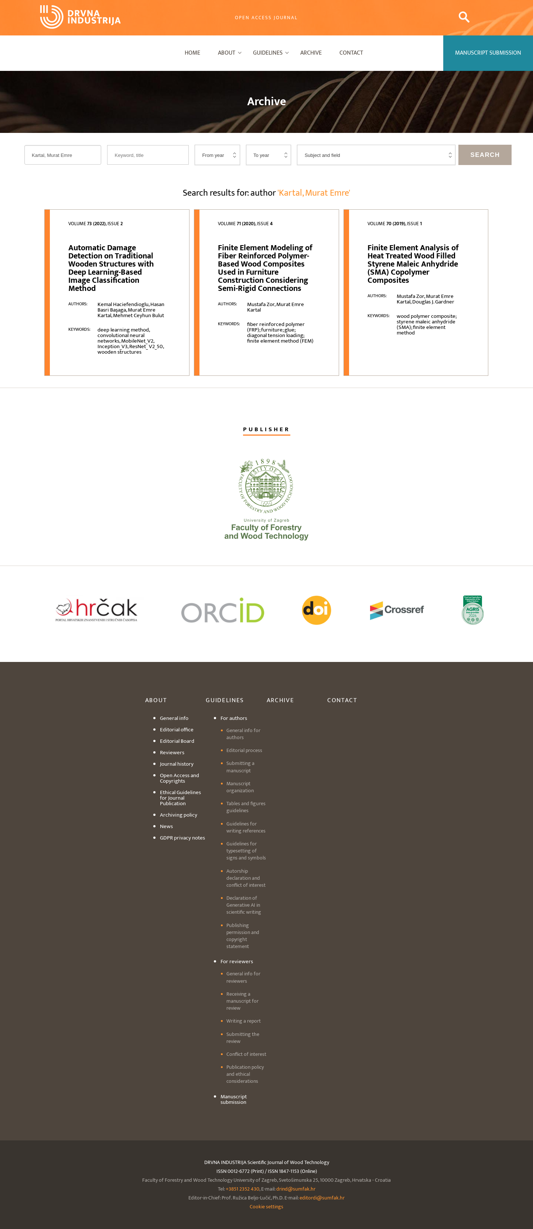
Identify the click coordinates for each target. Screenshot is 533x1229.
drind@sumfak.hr (295, 1189)
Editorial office (177, 729)
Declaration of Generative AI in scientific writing (243, 905)
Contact (351, 53)
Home (192, 53)
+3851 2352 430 (242, 1189)
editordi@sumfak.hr (322, 1198)
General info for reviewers (243, 977)
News (166, 826)
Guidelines (268, 53)
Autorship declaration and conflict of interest (246, 878)
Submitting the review (242, 1038)
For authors (234, 718)
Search (485, 154)
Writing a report (243, 1021)
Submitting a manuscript (240, 767)
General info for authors (243, 734)
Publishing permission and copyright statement (242, 936)
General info (174, 718)
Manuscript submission (234, 1099)
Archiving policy (178, 815)
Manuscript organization (240, 787)
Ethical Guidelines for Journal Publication (180, 798)
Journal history (177, 764)
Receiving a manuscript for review (242, 1001)
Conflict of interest (246, 1054)
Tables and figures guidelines (246, 807)
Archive (311, 53)
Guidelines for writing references (246, 827)
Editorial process (244, 750)
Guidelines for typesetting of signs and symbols (246, 851)
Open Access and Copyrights (179, 778)
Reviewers (172, 752)
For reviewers (237, 961)
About (226, 53)
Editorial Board (177, 741)
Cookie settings (266, 1206)
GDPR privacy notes (182, 837)
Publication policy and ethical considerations (245, 1074)
